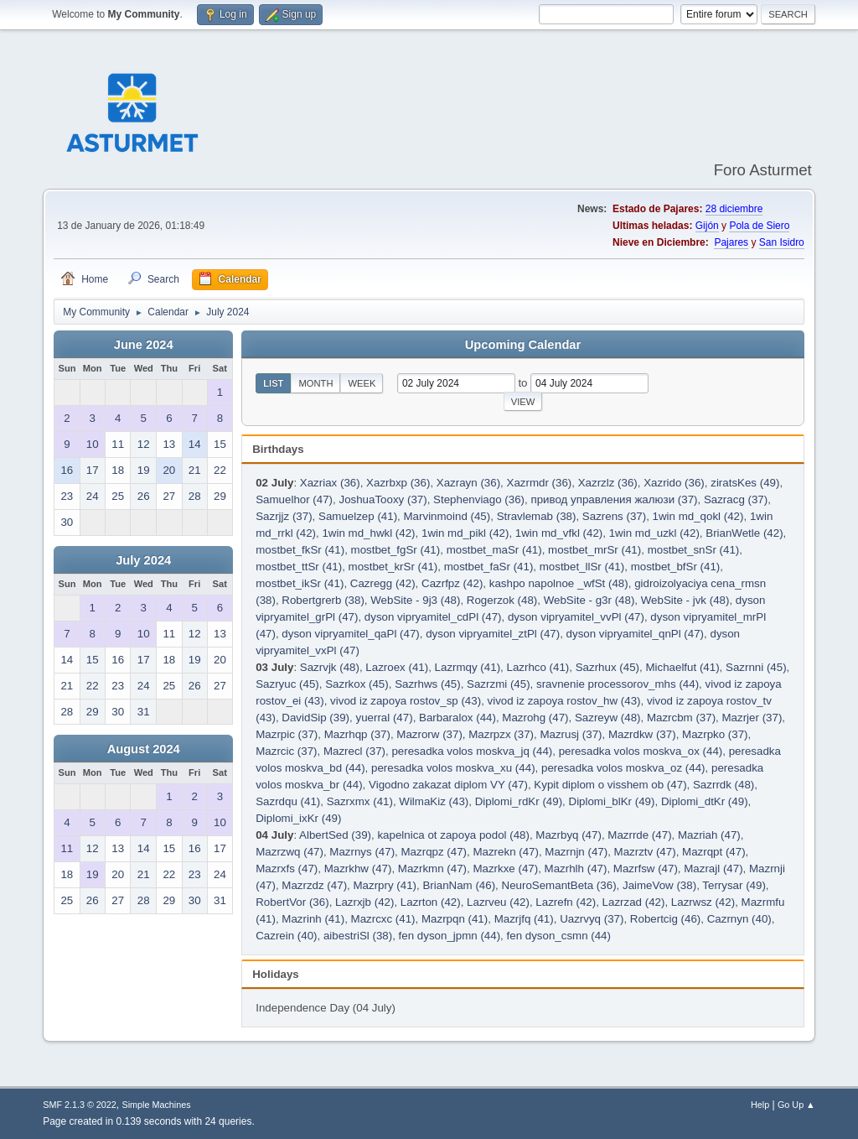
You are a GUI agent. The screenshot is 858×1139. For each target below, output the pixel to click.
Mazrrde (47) (639, 835)
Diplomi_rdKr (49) (518, 801)
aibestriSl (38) (357, 935)
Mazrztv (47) (645, 851)
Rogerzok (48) (502, 600)
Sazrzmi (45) (498, 684)
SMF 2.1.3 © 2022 (79, 1105)
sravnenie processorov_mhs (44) (617, 684)
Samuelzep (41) (357, 516)
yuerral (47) (383, 717)
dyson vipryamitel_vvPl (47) (576, 617)
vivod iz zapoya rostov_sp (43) (405, 700)
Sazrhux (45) (607, 667)
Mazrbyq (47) (568, 835)
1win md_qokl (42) (698, 516)
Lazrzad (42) (633, 902)
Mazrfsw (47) (645, 868)
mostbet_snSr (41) (694, 549)
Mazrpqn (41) (454, 919)
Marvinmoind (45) (447, 516)
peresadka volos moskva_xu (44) (453, 768)
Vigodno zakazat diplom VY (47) (448, 784)
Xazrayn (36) (468, 482)
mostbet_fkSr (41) (300, 549)
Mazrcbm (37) (681, 717)
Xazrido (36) (674, 482)
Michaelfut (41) (682, 667)
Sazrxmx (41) (360, 801)
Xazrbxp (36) (398, 482)
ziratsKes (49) (745, 482)
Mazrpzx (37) (501, 734)
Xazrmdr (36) (539, 482)
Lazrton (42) (431, 902)
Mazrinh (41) (313, 919)
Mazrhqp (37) (357, 734)
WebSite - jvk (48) (685, 600)
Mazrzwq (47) (289, 851)
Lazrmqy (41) (468, 667)
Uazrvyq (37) (591, 919)
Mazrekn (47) (506, 851)
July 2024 (143, 560)
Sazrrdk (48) (723, 784)
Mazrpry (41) (384, 885)
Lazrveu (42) (498, 902)
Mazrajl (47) (713, 868)
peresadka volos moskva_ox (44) (641, 751)
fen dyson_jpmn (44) (450, 935)
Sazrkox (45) (357, 684)
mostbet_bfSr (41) (676, 566)
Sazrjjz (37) (284, 516)
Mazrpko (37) (715, 734)
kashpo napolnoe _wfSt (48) (558, 583)
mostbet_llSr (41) (582, 566)
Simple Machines (156, 1105)
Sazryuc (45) (287, 684)
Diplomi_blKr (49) (612, 801)
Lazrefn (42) (565, 902)
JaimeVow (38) (659, 885)
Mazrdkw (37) (642, 734)
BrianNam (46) (458, 885)
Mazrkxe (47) (505, 868)
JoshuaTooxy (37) (382, 499)
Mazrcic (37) (286, 751)
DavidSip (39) (315, 717)
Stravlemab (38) (536, 516)
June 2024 (143, 344)
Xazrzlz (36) (608, 482)
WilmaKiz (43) (433, 801)
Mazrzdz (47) (314, 885)
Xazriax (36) (330, 482)
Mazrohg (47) (535, 717)
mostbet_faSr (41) (489, 566)
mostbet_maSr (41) (494, 549)
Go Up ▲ (796, 1105)
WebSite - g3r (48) (589, 600)
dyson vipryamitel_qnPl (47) (635, 633)
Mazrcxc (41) (383, 919)
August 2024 (143, 749)
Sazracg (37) (736, 499)
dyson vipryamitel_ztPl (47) (493, 633)
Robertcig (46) (665, 919)
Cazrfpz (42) (452, 583)
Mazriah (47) (709, 835)
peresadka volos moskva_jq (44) (471, 751)
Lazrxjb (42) (364, 902)
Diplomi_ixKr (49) (298, 818)
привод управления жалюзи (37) (613, 499)
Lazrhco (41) (537, 667)
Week (361, 383)
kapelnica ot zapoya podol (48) (453, 835)
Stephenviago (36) (479, 499)
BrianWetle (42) (744, 533)
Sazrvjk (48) (329, 667)
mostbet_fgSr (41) (396, 549)
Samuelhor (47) (294, 499)
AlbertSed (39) (335, 835)
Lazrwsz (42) (703, 902)
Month (315, 383)
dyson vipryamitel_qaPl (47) (350, 633)
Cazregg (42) (383, 583)
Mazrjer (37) (752, 717)
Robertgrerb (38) (323, 600)
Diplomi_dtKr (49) (704, 801)
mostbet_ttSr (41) (299, 566)
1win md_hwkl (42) (368, 533)
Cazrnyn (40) (739, 919)
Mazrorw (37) (429, 734)
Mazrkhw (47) (358, 868)
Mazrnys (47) (362, 851)
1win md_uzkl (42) (654, 533)
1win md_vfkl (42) (558, 533)
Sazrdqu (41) (288, 801)
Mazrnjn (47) (576, 851)
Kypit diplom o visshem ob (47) (610, 784)
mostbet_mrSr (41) (594, 549)
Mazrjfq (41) (524, 919)
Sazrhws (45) (428, 684)
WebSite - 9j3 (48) (415, 600)
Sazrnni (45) (756, 667)
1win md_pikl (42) (465, 533)
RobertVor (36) (292, 902)
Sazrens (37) (614, 516)
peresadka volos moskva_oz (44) (623, 768)
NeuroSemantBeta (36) (559, 885)
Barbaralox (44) (457, 717)
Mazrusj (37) (571, 734)
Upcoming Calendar (523, 344)
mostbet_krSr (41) (393, 566)
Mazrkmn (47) (432, 868)
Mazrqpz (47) (434, 851)
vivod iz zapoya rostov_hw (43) (564, 700)
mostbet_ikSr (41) (300, 583)
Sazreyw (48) (608, 717)
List (273, 383)
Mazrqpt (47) (714, 851)
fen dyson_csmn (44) (559, 935)
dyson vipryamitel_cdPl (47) (433, 617)
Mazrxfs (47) (287, 868)
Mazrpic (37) (287, 734)
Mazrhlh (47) (576, 868)
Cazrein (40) (286, 935)
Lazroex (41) (396, 667)
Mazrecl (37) (354, 751)
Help (760, 1105)
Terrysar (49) (734, 885)
